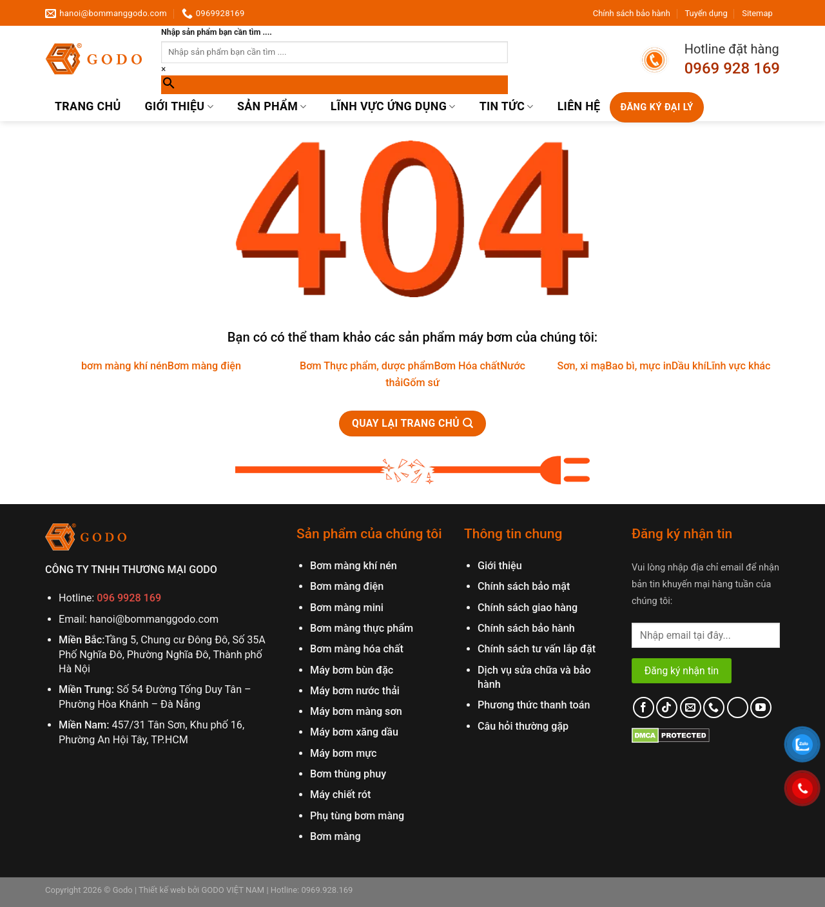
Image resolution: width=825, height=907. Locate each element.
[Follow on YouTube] (761, 707)
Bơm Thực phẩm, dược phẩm (367, 366)
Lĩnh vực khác (738, 366)
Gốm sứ (421, 382)
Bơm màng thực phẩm (361, 628)
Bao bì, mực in (638, 366)
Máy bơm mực (343, 753)
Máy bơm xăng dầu (354, 732)
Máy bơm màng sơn (356, 711)
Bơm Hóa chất (467, 366)
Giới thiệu (178, 106)
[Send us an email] (690, 707)
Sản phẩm (272, 106)
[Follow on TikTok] (666, 707)
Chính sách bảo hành (631, 13)
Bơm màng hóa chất (356, 649)
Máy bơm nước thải (355, 691)
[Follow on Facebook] (643, 707)
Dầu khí (689, 366)
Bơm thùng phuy (348, 774)
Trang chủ (88, 106)
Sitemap (757, 13)
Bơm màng (335, 836)
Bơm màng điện (204, 366)
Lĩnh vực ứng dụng (393, 106)
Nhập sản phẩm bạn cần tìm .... (216, 32)
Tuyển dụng (705, 13)
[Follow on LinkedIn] (737, 707)
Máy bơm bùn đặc (351, 670)
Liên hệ (579, 106)
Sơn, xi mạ (581, 366)
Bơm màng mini (346, 607)
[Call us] (713, 707)
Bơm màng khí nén (353, 566)
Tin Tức (507, 106)
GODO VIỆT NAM (231, 890)
